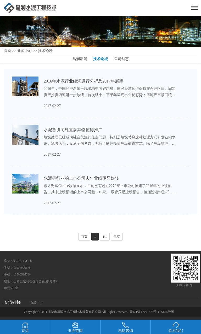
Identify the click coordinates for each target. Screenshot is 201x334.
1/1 (105, 236)
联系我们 (176, 327)
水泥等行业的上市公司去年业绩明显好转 (81, 178)
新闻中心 (24, 51)
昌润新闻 (79, 59)
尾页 (117, 236)
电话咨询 (125, 327)
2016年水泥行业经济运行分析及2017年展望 (83, 81)
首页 (7, 51)
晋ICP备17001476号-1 (144, 312)
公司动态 (121, 59)
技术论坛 (45, 51)
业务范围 (75, 327)
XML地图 (167, 312)
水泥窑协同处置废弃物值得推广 (73, 129)
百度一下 (36, 302)
